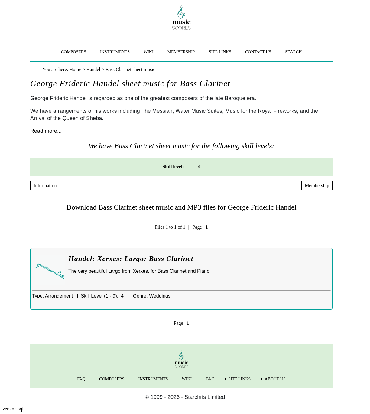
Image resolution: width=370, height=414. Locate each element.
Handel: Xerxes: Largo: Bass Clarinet (130, 258)
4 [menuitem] (199, 166)
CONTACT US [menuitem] (258, 52)
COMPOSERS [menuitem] (73, 52)
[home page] (181, 17)
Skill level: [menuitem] (173, 166)
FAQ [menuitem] (81, 379)
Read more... (46, 131)
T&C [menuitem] (210, 379)
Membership (317, 185)
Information (45, 185)
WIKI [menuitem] (149, 52)
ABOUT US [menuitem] (275, 379)
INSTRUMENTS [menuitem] (115, 52)
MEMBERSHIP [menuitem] (181, 52)
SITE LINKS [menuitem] (220, 52)
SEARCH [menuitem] (293, 52)
